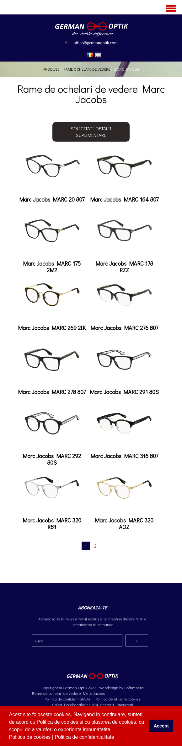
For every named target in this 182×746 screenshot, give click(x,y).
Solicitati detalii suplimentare (91, 131)
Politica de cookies (30, 737)
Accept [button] (161, 725)
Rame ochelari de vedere (86, 69)
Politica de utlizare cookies (118, 698)
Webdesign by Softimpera (121, 687)
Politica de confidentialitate (85, 737)
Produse (51, 69)
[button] (116, 738)
